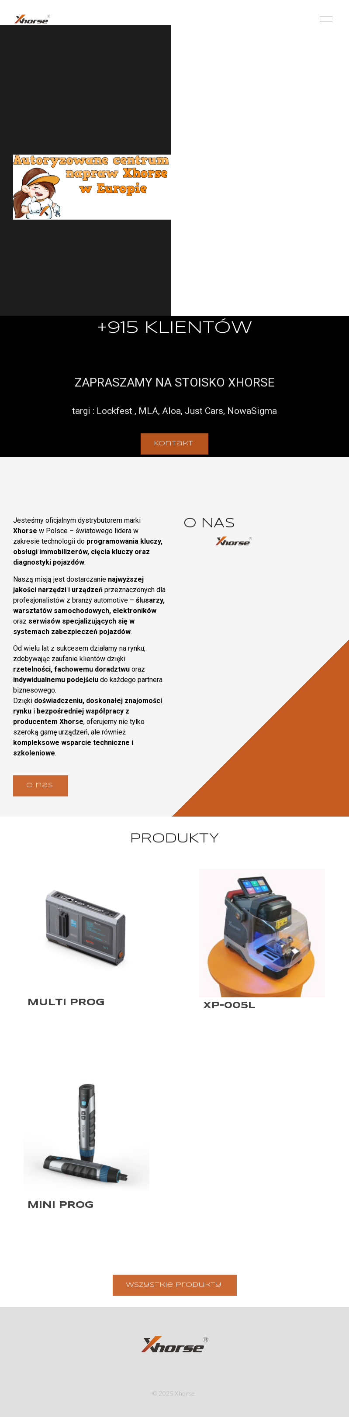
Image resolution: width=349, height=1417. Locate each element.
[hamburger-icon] (326, 19)
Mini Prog (61, 1205)
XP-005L (229, 1005)
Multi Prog (66, 1002)
